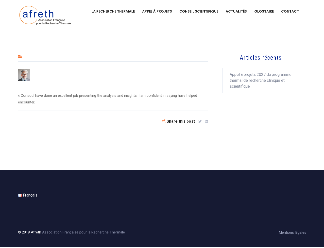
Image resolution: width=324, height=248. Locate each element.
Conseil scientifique (198, 11)
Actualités (236, 11)
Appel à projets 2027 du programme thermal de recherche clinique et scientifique (260, 81)
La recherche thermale (113, 11)
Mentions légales (292, 233)
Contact (290, 11)
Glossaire (264, 11)
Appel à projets (157, 11)
